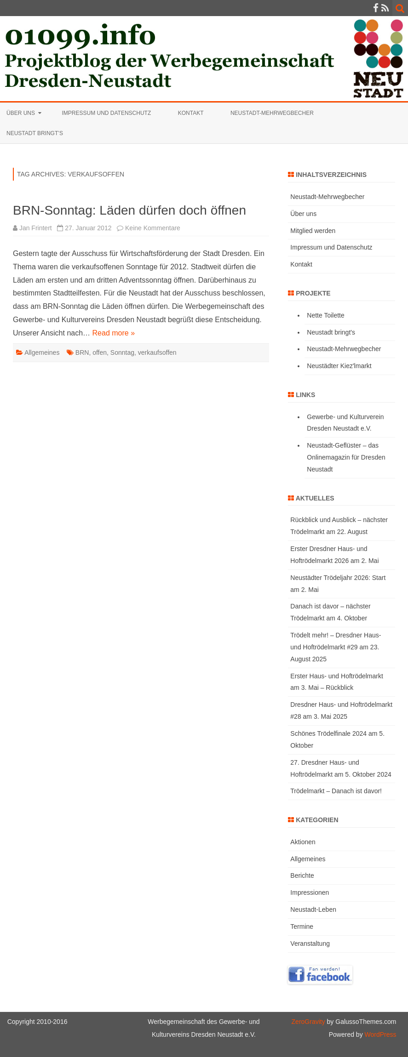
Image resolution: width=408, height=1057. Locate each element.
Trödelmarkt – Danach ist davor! (336, 791)
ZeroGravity (308, 1021)
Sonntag (122, 352)
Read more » (113, 333)
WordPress (380, 1034)
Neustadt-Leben (313, 909)
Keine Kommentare (152, 228)
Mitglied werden (312, 230)
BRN (82, 352)
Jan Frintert (35, 228)
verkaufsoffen (157, 352)
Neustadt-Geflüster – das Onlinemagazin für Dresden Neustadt (346, 457)
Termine (301, 926)
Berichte (302, 875)
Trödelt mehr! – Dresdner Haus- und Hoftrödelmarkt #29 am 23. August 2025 (335, 647)
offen (99, 352)
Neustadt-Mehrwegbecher (272, 113)
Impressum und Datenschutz (106, 113)
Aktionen (302, 842)
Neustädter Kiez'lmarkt (339, 365)
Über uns (20, 113)
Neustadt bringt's (331, 332)
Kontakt (191, 113)
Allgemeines (41, 352)
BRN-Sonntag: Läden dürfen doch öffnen (129, 210)
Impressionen (309, 892)
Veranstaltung (310, 943)
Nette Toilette (325, 315)
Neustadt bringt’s (34, 133)
